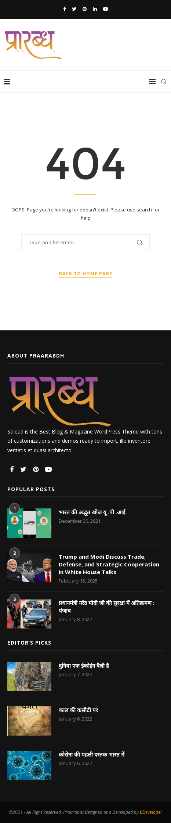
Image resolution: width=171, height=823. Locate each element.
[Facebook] (64, 9)
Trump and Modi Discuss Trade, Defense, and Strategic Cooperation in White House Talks (109, 564)
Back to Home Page (85, 274)
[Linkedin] (95, 9)
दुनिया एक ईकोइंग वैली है (84, 665)
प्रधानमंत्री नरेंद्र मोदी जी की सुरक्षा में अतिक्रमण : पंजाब (106, 606)
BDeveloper (151, 812)
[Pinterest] (85, 9)
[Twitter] (74, 9)
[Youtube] (105, 9)
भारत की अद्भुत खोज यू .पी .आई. (93, 512)
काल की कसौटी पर (78, 710)
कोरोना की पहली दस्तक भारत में (91, 754)
